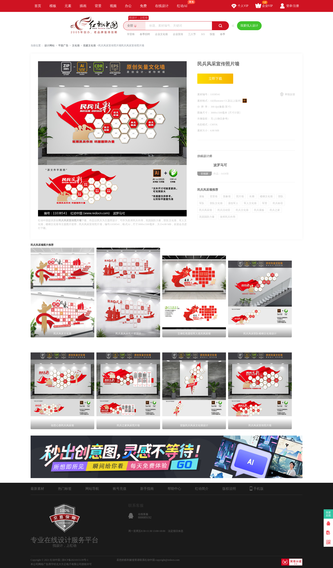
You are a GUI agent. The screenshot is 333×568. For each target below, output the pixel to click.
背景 (98, 6)
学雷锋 (131, 34)
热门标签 (65, 488)
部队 (280, 196)
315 (203, 34)
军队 (201, 203)
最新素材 (37, 488)
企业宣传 (178, 34)
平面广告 (63, 45)
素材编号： (203, 94)
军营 (264, 203)
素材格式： (203, 100)
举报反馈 (290, 94)
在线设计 (162, 6)
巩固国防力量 (206, 216)
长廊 (251, 196)
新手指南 (147, 488)
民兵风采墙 (205, 210)
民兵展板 (259, 210)
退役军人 (233, 203)
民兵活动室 (223, 210)
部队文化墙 (216, 203)
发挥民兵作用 (227, 216)
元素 (68, 6)
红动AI (184, 4)
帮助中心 (174, 488)
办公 (128, 6)
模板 (52, 6)
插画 (83, 6)
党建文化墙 (89, 45)
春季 (222, 34)
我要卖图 (328, 514)
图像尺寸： (204, 112)
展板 (201, 196)
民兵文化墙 (242, 210)
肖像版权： (204, 118)
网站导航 (92, 488)
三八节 (192, 34)
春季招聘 (145, 34)
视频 (113, 6)
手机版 (257, 488)
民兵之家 (275, 210)
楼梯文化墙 (266, 196)
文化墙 (76, 45)
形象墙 (227, 196)
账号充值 (119, 488)
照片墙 (240, 196)
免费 (143, 6)
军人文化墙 (250, 203)
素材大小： (203, 130)
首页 (37, 6)
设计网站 (49, 45)
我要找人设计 (249, 25)
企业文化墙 (161, 34)
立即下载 (215, 78)
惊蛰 (212, 34)
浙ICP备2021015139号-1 (75, 559)
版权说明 (229, 488)
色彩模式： (203, 124)
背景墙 (213, 196)
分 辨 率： (204, 106)
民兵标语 (278, 203)
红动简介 (202, 488)
